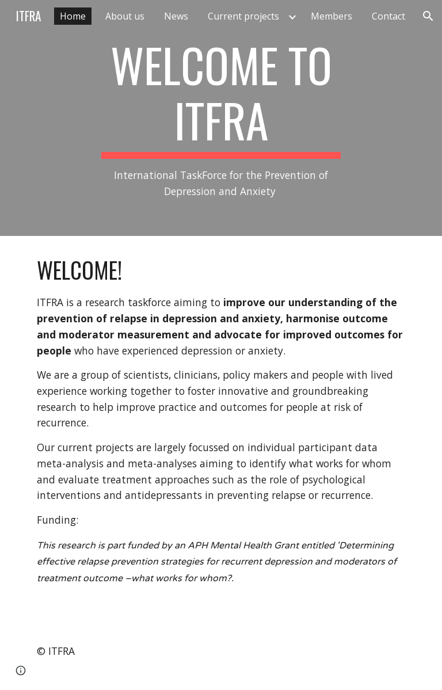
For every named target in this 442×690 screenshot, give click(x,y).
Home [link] (73, 16)
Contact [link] (388, 16)
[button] (428, 16)
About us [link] (124, 16)
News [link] (176, 16)
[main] (221, 118)
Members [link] (331, 16)
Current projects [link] (243, 16)
